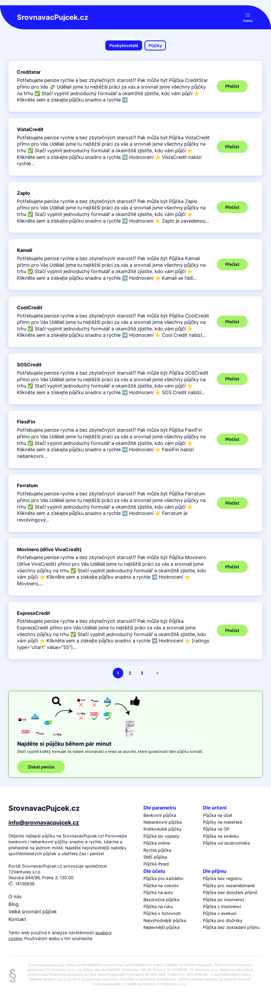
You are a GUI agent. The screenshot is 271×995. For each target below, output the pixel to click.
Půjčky (155, 45)
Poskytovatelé (123, 45)
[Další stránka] (156, 673)
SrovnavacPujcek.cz (52, 17)
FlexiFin (26, 422)
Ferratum (27, 485)
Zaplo (23, 193)
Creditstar (28, 72)
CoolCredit (29, 307)
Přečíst (236, 87)
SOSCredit (29, 364)
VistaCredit (30, 129)
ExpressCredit (33, 613)
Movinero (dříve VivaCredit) (49, 549)
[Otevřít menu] (247, 17)
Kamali (24, 250)
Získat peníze (41, 767)
